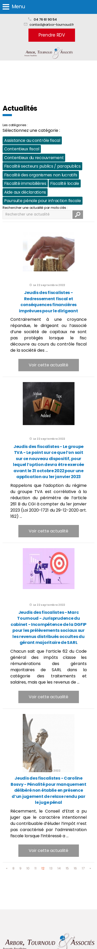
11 (35, 868)
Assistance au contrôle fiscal (32, 140)
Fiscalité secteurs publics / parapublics (42, 166)
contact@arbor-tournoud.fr (51, 24)
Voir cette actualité (48, 365)
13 (51, 868)
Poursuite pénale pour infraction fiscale (42, 201)
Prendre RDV (52, 35)
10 (27, 868)
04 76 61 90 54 (45, 19)
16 (75, 868)
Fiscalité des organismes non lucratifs (40, 175)
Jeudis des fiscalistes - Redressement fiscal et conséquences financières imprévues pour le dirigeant (48, 302)
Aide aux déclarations (25, 192)
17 (83, 868)
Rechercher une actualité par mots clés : (35, 207)
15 (67, 868)
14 (59, 868)
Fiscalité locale (64, 183)
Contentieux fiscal (21, 149)
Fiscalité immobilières (25, 183)
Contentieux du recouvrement (34, 158)
